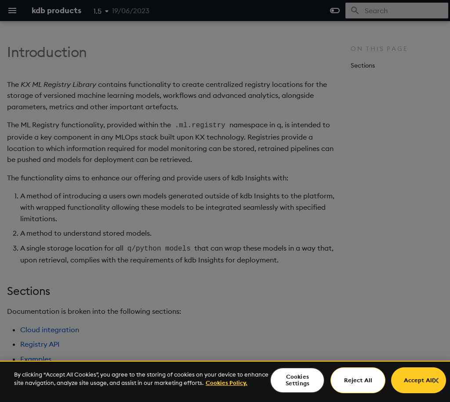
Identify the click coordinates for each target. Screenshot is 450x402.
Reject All (358, 380)
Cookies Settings (297, 380)
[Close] (436, 380)
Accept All (419, 380)
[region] (225, 381)
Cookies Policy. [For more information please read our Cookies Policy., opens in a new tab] (226, 382)
